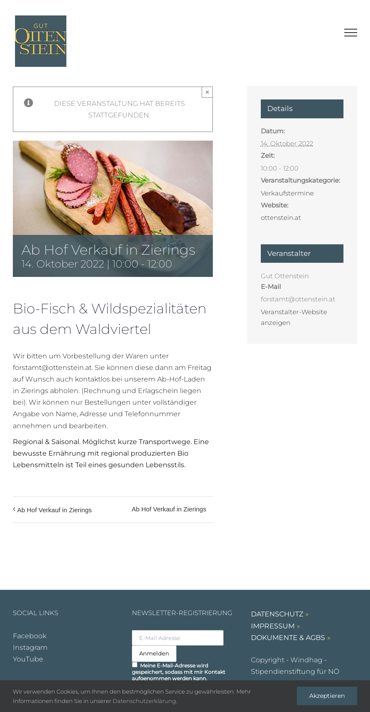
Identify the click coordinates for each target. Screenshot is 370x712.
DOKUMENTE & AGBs (288, 638)
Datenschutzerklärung (144, 700)
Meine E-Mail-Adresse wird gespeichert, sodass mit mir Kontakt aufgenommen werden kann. (178, 672)
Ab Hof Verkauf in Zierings (54, 510)
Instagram (30, 647)
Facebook (29, 636)
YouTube (28, 659)
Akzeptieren (327, 696)
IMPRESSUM (273, 626)
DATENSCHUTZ (277, 614)
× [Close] (207, 92)
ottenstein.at (281, 217)
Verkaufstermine (287, 193)
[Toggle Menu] (351, 32)
